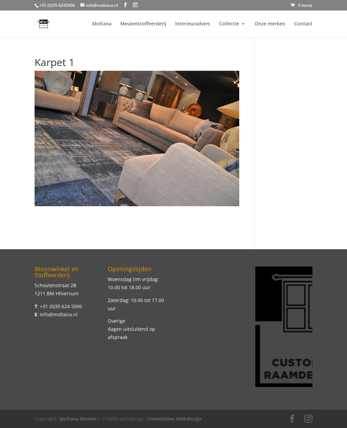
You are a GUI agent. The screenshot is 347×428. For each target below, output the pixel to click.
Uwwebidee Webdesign (174, 418)
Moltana (101, 24)
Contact (303, 24)
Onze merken (269, 24)
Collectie (229, 24)
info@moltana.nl (59, 314)
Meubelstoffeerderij (143, 24)
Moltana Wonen (78, 418)
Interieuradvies (192, 24)
